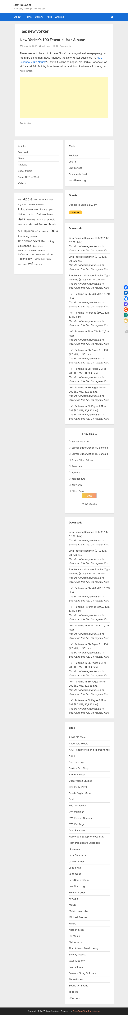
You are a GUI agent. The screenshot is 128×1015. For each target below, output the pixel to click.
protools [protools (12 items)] (34, 237)
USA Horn (74, 998)
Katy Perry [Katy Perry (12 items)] (31, 220)
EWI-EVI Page (76, 824)
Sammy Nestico (77, 954)
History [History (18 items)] (21, 214)
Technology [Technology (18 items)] (39, 259)
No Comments (63, 46)
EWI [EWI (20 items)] (36, 209)
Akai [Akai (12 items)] (20, 200)
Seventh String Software (82, 973)
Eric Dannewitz (77, 805)
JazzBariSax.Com (79, 880)
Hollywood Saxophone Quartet (86, 836)
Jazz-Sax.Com (22, 4)
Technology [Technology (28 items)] (25, 258)
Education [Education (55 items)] (25, 209)
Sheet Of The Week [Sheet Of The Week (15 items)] (27, 250)
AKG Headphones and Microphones (89, 749)
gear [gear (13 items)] (50, 210)
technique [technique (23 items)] (47, 254)
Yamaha (76, 472)
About (17, 16)
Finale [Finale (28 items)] (43, 209)
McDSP (73, 905)
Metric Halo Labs (78, 911)
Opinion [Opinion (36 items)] (29, 231)
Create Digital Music (80, 793)
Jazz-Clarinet (76, 861)
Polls (49, 16)
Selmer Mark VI (80, 441)
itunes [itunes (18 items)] (50, 214)
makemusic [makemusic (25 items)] (48, 219)
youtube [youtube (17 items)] (38, 264)
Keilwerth (77, 484)
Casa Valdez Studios (80, 780)
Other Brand (78, 491)
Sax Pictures (76, 967)
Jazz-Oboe (75, 874)
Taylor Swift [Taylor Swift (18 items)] (35, 254)
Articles (59, 16)
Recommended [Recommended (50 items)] (29, 241)
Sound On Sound (78, 985)
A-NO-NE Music (78, 737)
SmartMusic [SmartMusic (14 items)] (42, 250)
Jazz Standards (77, 855)
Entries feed (75, 167)
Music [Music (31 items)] (52, 224)
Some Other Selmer (82, 460)
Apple (72, 756)
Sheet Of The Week (29, 177)
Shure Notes (76, 979)
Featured (23, 152)
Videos (22, 183)
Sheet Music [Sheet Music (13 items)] (38, 246)
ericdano (46, 45)
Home (28, 16)
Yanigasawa (78, 478)
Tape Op (73, 991)
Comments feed (78, 174)
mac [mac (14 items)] (39, 220)
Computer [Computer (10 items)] (40, 205)
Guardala (77, 466)
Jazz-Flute (75, 867)
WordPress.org (77, 180)
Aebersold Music (78, 743)
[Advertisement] (64, 97)
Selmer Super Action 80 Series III (90, 453)
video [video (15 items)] (48, 259)
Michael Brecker (78, 917)
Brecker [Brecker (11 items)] (32, 205)
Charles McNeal (78, 787)
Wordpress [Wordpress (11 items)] (22, 264)
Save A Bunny (77, 960)
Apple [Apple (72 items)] (27, 199)
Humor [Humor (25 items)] (30, 214)
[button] (126, 287)
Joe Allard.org (77, 886)
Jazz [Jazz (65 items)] (21, 219)
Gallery (39, 16)
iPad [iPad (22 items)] (38, 214)
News (21, 158)
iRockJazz (74, 849)
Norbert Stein (76, 929)
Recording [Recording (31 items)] (47, 241)
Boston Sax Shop (78, 768)
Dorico (72, 799)
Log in (72, 161)
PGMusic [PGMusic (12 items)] (45, 231)
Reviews (22, 164)
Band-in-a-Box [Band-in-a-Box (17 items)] (46, 199)
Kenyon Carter (77, 892)
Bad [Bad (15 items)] (35, 199)
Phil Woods (75, 942)
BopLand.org (76, 762)
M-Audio (74, 898)
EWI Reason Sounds (80, 818)
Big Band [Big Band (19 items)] (22, 204)
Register (73, 155)
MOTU (72, 923)
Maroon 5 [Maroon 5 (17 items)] (22, 224)
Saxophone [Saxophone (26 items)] (24, 245)
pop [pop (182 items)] (54, 230)
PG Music (74, 936)
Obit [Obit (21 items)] (20, 231)
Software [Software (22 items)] (23, 254)
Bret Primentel (77, 774)
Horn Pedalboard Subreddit (84, 842)
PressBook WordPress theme (86, 1011)
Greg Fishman (77, 830)
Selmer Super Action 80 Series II (90, 447)
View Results (89, 504)
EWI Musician (76, 811)
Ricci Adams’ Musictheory (83, 948)
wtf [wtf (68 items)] (30, 264)
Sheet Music (25, 170)
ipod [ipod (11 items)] (44, 214)
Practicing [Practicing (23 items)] (23, 236)
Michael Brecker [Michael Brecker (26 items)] (38, 224)
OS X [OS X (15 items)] (37, 231)
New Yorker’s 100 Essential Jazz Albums (53, 40)
